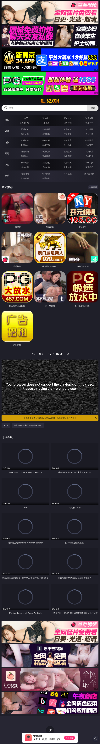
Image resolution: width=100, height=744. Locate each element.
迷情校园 (25, 167)
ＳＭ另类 (89, 134)
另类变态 (89, 145)
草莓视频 (68, 173)
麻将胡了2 (24, 123)
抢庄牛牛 (89, 123)
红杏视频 (25, 178)
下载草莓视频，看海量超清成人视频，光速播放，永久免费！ (60, 418)
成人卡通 (68, 140)
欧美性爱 (89, 140)
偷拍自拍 (46, 140)
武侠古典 (89, 162)
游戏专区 (89, 118)
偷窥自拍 (25, 151)
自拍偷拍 (46, 129)
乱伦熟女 (68, 145)
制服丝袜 (25, 145)
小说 (7, 164)
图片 (7, 153)
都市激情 (25, 162)
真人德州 (46, 118)
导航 (7, 175)
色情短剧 (46, 178)
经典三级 (46, 145)
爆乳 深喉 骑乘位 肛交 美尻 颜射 (28, 425)
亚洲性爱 (25, 140)
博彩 (7, 120)
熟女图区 (68, 156)
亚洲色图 (46, 151)
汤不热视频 (89, 173)
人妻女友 (68, 162)
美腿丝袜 (25, 156)
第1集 (5, 425)
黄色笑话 (68, 167)
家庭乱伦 (46, 162)
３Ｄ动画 (89, 129)
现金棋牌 (68, 123)
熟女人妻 (25, 134)
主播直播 (68, 134)
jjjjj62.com (50, 101)
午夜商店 (46, 173)
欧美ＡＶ (68, 129)
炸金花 (46, 123)
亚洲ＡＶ (25, 129)
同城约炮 (25, 173)
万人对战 (68, 118)
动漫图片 (89, 151)
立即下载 (69, 738)
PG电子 (24, 118)
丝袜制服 (46, 134)
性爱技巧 (89, 167)
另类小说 (46, 167)
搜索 (93, 108)
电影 (7, 142)
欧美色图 (68, 151)
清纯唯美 (46, 156)
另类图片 (89, 156)
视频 (7, 131)
